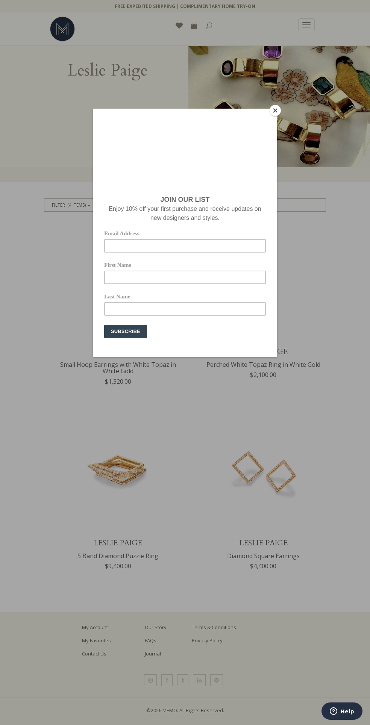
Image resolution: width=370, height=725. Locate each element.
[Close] (275, 110)
